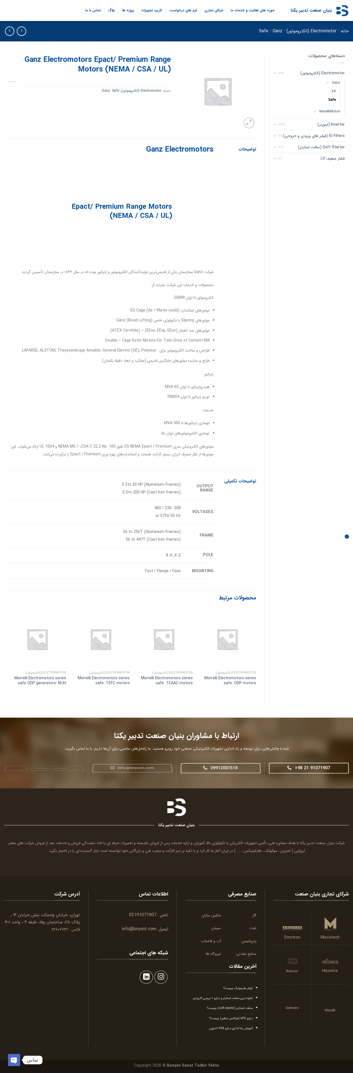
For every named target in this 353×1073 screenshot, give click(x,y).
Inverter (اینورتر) (331, 124)
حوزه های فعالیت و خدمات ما (253, 10)
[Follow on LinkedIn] (146, 977)
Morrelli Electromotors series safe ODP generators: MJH (40, 681)
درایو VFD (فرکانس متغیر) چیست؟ (231, 1018)
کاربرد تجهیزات (151, 10)
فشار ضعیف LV (333, 158)
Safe (263, 31)
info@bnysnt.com (139, 929)
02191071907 (142, 914)
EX (334, 91)
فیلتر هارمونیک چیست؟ (238, 988)
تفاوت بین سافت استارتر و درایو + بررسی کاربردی (223, 998)
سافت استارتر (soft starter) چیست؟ (230, 1008)
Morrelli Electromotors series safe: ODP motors (230, 681)
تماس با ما (93, 10)
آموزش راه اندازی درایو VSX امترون (231, 1028)
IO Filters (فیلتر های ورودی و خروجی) (314, 136)
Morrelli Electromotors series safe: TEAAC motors (167, 681)
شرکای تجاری (213, 10)
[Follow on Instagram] (161, 977)
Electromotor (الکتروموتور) (311, 31)
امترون (285, 851)
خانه (345, 31)
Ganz (277, 31)
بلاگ (111, 10)
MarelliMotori (329, 111)
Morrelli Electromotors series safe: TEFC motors (104, 681)
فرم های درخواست (183, 10)
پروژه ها (128, 10)
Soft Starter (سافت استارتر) (321, 147)
